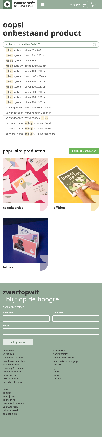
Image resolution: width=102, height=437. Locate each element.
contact (7, 392)
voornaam (8, 312)
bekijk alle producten (84, 150)
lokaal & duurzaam (13, 403)
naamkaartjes (60, 354)
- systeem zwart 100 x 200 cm (26, 76)
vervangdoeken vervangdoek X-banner (28, 107)
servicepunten (11, 364)
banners (57, 375)
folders (57, 371)
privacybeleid (10, 410)
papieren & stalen (13, 357)
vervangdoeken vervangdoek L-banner (28, 112)
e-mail (6, 325)
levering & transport (14, 368)
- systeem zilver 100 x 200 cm (26, 71)
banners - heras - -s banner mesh (28, 128)
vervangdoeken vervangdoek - (27, 118)
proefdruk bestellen (14, 361)
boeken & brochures (64, 357)
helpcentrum (10, 375)
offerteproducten (12, 371)
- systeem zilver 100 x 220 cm (26, 81)
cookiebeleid (10, 413)
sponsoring (9, 399)
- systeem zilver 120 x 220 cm (26, 87)
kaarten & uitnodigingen (66, 361)
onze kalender (11, 378)
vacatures (8, 354)
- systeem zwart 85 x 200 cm (25, 55)
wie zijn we (9, 396)
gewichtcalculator (13, 382)
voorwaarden (10, 407)
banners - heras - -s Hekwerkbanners (30, 133)
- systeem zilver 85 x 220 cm (25, 60)
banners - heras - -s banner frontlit (29, 123)
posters (57, 364)
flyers (56, 368)
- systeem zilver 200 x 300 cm (26, 102)
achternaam (58, 312)
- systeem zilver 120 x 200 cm (26, 66)
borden (57, 378)
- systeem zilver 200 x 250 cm (26, 97)
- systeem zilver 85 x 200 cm (25, 50)
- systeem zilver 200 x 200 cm (26, 92)
